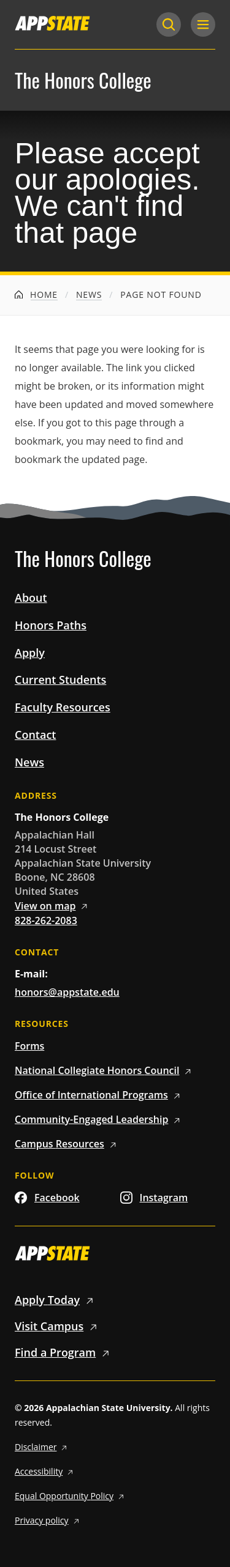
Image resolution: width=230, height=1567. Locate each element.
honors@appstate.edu (67, 992)
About (31, 597)
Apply (30, 652)
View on (53, 906)
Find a (64, 1352)
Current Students (60, 679)
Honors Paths (50, 625)
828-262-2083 (46, 920)
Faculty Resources (62, 707)
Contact (35, 734)
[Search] (168, 24)
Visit (58, 1326)
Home (36, 294)
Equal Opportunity (71, 1496)
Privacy (48, 1520)
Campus (67, 1143)
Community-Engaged (99, 1119)
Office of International (99, 1095)
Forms (29, 1046)
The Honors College (83, 80)
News (89, 294)
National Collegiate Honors (105, 1070)
